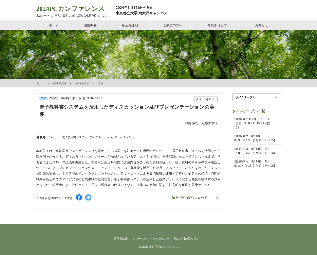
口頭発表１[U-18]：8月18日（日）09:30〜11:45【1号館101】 (252, 123)
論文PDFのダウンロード (189, 198)
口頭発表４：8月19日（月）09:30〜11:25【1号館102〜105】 (255, 163)
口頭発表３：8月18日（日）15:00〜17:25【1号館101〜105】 (255, 151)
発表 (100, 83)
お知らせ (261, 25)
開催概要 (90, 25)
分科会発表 (82, 83)
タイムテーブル (245, 97)
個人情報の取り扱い (186, 238)
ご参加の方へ (172, 25)
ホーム (54, 25)
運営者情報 (121, 238)
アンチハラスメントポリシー (150, 238)
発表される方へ (218, 25)
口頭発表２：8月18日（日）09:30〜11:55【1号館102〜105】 (255, 138)
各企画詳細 (130, 25)
